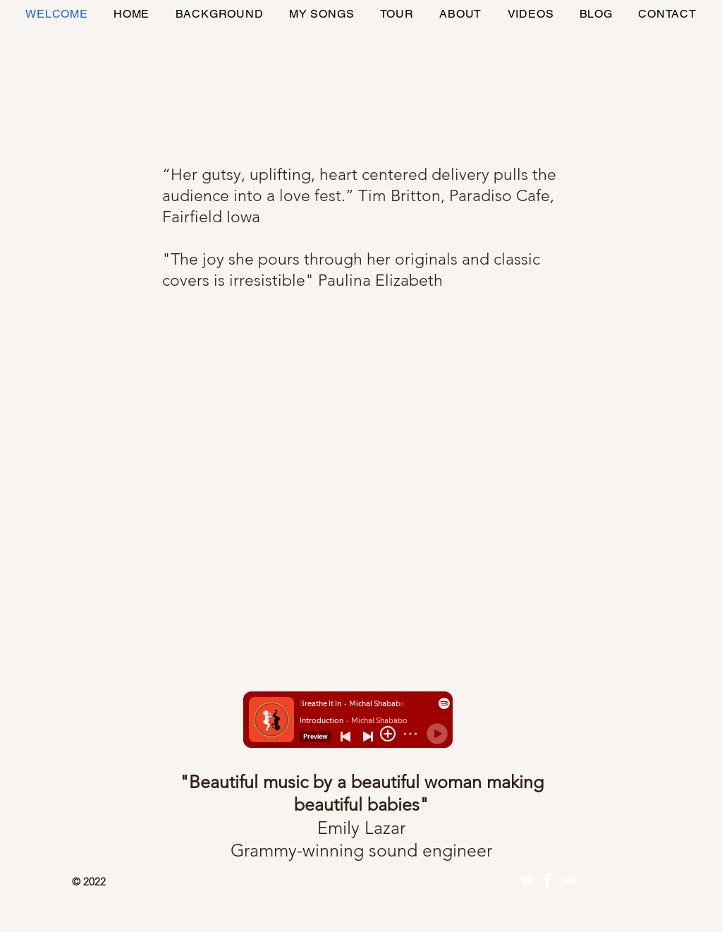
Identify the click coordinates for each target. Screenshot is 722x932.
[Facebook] (547, 880)
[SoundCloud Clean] (569, 880)
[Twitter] (526, 880)
